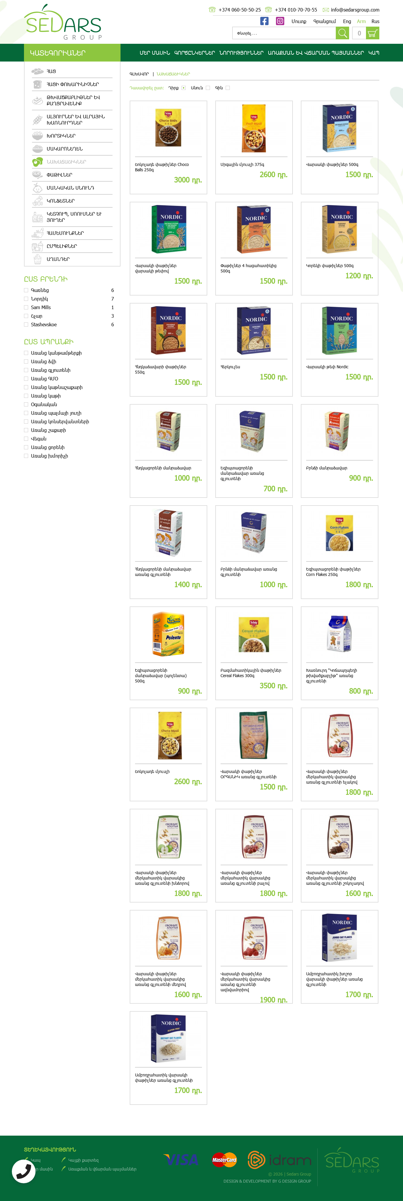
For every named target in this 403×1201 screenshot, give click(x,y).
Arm (361, 21)
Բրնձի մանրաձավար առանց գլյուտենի (249, 571)
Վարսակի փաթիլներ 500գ (332, 164)
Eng (347, 21)
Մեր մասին (155, 52)
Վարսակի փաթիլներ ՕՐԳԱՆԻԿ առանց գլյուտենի (249, 774)
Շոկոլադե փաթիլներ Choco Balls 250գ (162, 167)
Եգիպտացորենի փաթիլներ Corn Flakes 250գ (333, 571)
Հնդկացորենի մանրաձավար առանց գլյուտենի (163, 571)
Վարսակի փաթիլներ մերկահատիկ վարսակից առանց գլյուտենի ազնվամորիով (245, 981)
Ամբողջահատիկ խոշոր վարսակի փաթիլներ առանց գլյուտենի (334, 979)
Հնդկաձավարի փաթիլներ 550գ (160, 369)
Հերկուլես (230, 366)
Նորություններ (241, 52)
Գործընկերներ (194, 52)
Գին (219, 88)
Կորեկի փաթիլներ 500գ (330, 265)
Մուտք (299, 21)
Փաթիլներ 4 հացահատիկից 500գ (249, 268)
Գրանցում (325, 21)
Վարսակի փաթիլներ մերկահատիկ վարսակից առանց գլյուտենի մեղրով (160, 979)
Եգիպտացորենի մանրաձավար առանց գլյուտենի (242, 473)
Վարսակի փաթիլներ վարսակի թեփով (155, 268)
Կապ (373, 52)
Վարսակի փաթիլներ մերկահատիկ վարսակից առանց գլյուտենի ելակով (331, 777)
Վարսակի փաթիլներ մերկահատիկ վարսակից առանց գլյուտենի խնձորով (162, 878)
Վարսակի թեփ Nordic (327, 366)
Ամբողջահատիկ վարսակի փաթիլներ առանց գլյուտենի (164, 1077)
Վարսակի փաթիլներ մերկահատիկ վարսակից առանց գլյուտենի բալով (245, 878)
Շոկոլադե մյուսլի (152, 771)
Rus (375, 21)
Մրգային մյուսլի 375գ (242, 164)
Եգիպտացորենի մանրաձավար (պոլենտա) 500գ (161, 676)
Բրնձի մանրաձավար (326, 468)
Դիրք (173, 88)
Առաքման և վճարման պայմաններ (102, 1169)
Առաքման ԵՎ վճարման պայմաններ (316, 52)
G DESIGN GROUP (294, 1181)
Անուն (197, 88)
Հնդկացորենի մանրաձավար (163, 468)
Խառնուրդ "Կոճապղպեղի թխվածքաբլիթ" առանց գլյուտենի (331, 676)
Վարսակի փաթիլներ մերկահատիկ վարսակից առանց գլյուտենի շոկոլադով (335, 878)
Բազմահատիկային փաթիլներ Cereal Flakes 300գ (251, 673)
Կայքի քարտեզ (83, 1160)
